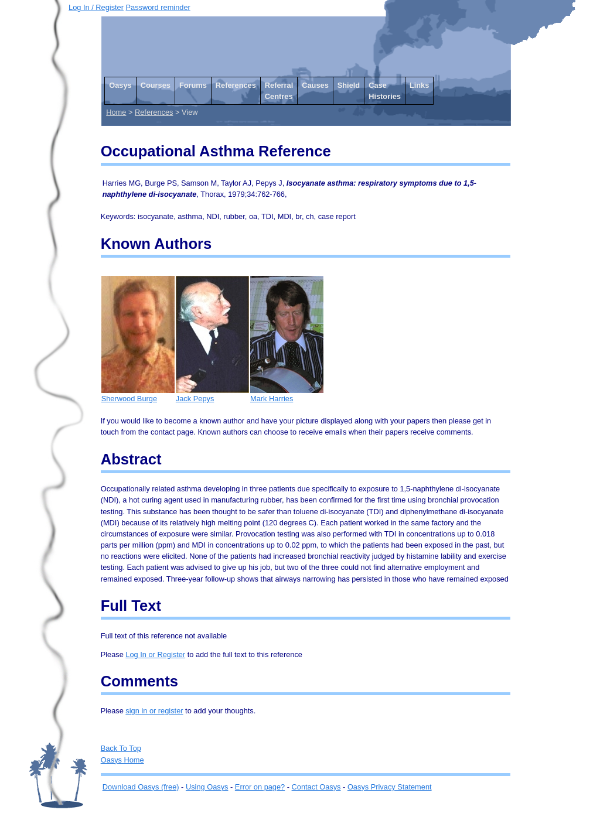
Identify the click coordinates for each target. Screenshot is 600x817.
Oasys (120, 85)
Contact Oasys (316, 786)
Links (419, 85)
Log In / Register (96, 7)
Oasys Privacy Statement (389, 786)
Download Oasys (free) (141, 786)
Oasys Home (122, 760)
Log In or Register (155, 654)
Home (116, 112)
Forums (193, 85)
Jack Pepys (212, 394)
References (236, 85)
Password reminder (158, 7)
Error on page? (260, 786)
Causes (315, 85)
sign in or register (154, 710)
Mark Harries (286, 394)
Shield (349, 85)
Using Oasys (207, 786)
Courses (156, 85)
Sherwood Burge (138, 394)
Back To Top (121, 748)
